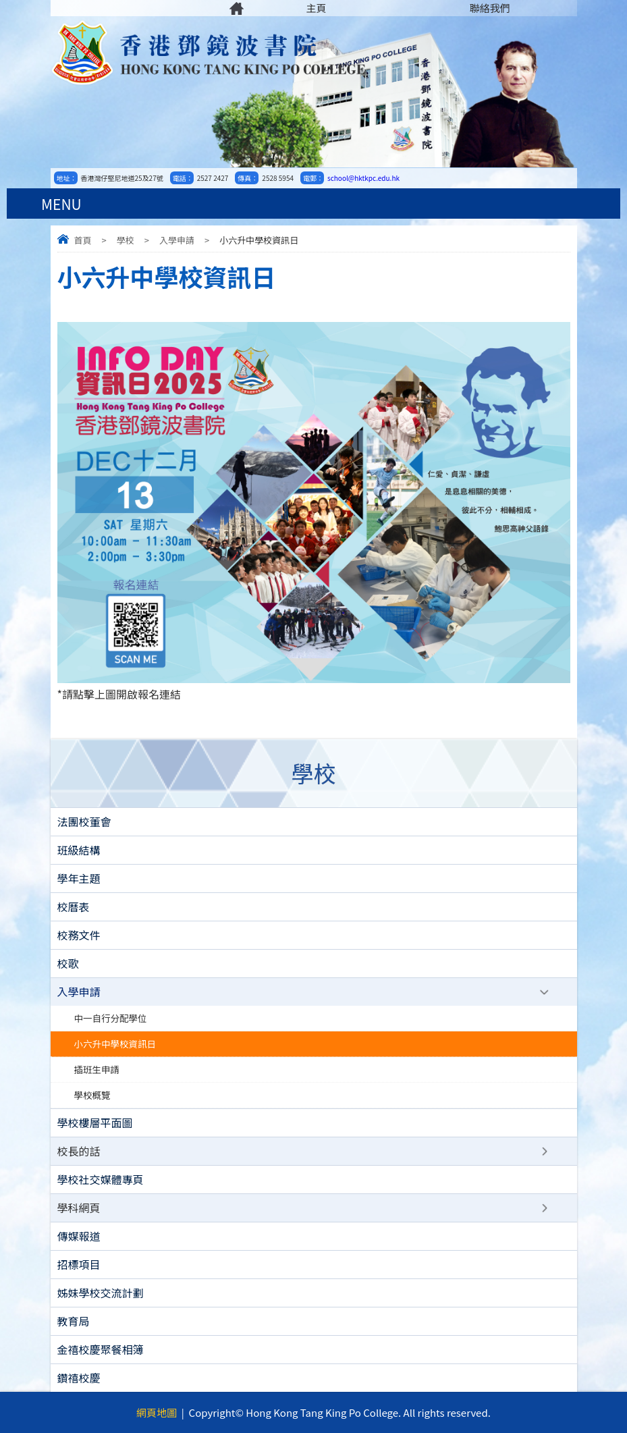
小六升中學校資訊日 (115, 1043)
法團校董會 (84, 821)
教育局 (73, 1321)
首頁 (83, 240)
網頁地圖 (156, 1412)
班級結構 (79, 850)
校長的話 (79, 1151)
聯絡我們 (490, 8)
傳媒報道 (79, 1236)
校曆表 (73, 906)
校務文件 (79, 935)
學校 (125, 240)
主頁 (316, 8)
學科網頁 (79, 1208)
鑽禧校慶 (79, 1378)
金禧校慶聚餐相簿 (100, 1349)
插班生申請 (97, 1069)
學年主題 (79, 878)
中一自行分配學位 (110, 1018)
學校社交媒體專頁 (100, 1179)
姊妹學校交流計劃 (100, 1293)
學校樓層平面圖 (95, 1122)
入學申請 (176, 240)
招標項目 (79, 1264)
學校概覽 (92, 1095)
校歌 (68, 963)
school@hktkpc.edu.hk (363, 178)
